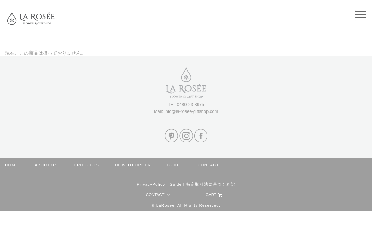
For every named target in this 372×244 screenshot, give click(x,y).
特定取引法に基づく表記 (210, 184)
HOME (11, 165)
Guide (176, 184)
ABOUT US (46, 165)
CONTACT (208, 165)
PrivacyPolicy (151, 184)
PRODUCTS (86, 165)
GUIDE (174, 165)
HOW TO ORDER (133, 165)
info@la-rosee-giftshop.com (191, 111)
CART (214, 194)
